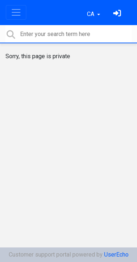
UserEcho (116, 254)
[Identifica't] (118, 14)
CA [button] (91, 14)
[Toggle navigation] (16, 12)
